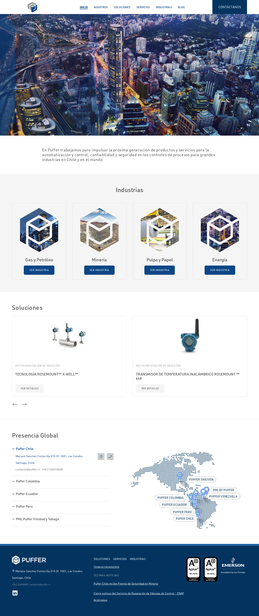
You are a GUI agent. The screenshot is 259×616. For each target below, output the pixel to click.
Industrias (164, 7)
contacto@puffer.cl (28, 469)
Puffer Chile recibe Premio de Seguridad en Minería (126, 583)
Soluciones (122, 7)
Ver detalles (30, 388)
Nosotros (101, 7)
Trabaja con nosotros (106, 567)
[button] (15, 404)
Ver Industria (39, 270)
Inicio (84, 7)
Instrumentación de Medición (37, 365)
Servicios (143, 7)
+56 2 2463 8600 (52, 469)
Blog (181, 7)
